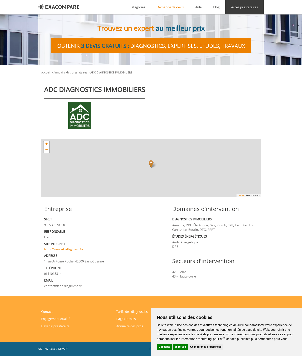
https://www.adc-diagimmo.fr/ (63, 249)
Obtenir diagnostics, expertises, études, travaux (151, 45)
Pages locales (126, 319)
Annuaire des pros (129, 326)
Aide (198, 7)
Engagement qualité (55, 319)
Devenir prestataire (55, 326)
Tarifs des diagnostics (132, 312)
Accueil (45, 72)
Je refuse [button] (180, 346)
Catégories (137, 7)
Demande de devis (170, 7)
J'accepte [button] (164, 346)
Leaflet (240, 195)
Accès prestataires (244, 7)
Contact (47, 312)
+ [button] (46, 144)
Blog (216, 7)
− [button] (46, 150)
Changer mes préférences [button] (205, 346)
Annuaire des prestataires (70, 72)
